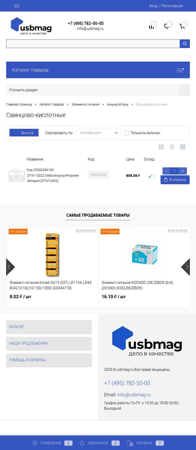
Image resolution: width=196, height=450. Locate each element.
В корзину (175, 179)
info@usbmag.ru (90, 29)
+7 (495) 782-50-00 (86, 23)
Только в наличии (145, 133)
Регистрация (172, 6)
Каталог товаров (98, 70)
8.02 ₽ (20, 296)
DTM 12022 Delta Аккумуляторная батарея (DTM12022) (53, 178)
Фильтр (24, 133)
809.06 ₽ (133, 175)
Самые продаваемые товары (98, 215)
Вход (154, 6)
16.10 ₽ (114, 296)
